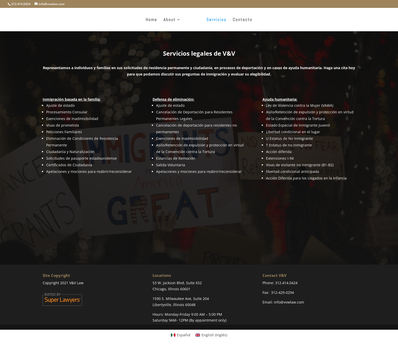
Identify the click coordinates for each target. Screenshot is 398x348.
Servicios (216, 20)
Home (151, 20)
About (169, 20)
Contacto (242, 20)
